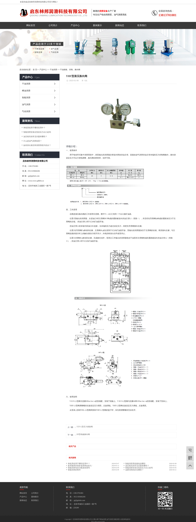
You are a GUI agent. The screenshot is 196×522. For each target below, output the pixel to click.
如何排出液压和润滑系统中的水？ (37, 145)
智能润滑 (26, 97)
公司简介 (53, 25)
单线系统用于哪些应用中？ (34, 128)
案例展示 (97, 25)
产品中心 (75, 25)
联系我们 (141, 25)
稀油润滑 (26, 91)
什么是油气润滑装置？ (32, 141)
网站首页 (30, 25)
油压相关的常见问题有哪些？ (35, 137)
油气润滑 (26, 104)
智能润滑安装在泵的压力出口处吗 (37, 132)
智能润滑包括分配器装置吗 (79, 468)
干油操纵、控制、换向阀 (70, 70)
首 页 (35, 70)
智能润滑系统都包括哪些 (135, 464)
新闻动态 (119, 25)
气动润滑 (26, 111)
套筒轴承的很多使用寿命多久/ (80, 466)
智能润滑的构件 (74, 470)
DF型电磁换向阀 (83, 434)
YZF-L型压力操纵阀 (85, 427)
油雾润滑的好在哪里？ (134, 470)
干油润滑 (53, 70)
